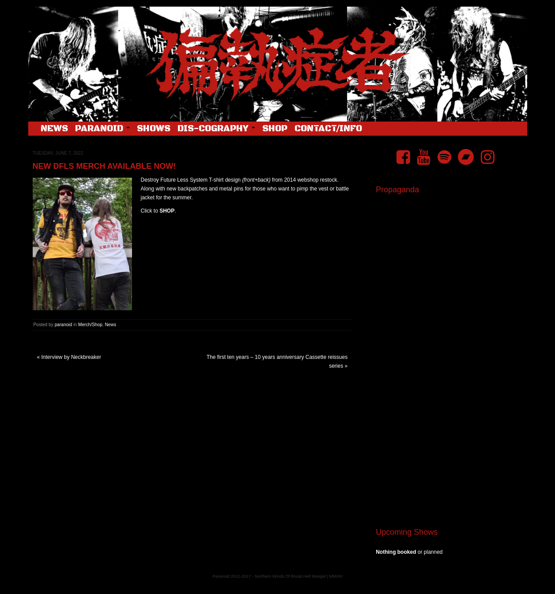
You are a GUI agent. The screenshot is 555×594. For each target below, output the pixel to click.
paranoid (63, 324)
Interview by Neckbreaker (71, 357)
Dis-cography (216, 128)
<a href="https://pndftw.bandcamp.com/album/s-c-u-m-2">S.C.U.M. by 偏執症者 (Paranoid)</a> (448, 410)
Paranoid (102, 128)
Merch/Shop (90, 324)
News (54, 128)
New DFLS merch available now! (104, 166)
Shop (274, 128)
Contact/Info (328, 128)
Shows (153, 128)
